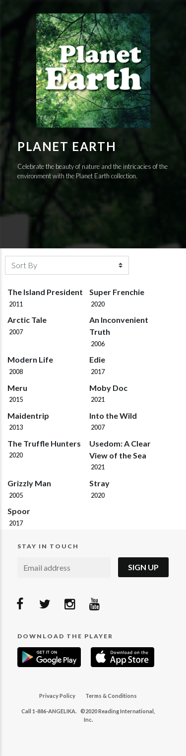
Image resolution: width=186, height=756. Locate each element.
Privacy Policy (57, 695)
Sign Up (143, 567)
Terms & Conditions (111, 695)
